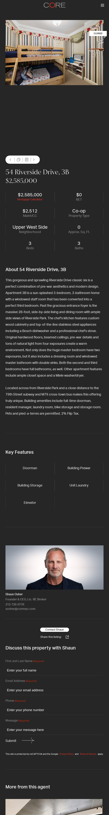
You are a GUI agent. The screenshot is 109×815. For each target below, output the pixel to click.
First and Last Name (24, 661)
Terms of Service (88, 754)
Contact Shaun (54, 629)
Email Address (20, 681)
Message (17, 721)
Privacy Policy (67, 754)
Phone (15, 701)
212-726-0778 (14, 604)
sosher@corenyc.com (20, 608)
